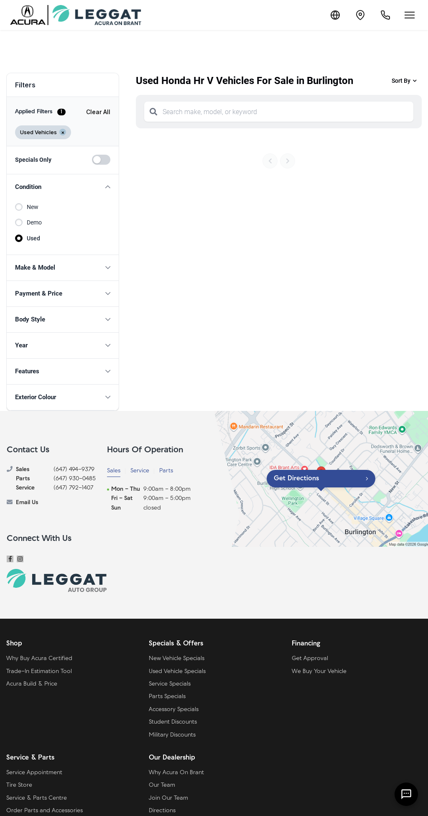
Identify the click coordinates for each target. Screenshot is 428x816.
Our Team (162, 785)
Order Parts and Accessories (44, 811)
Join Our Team (168, 798)
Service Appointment (34, 773)
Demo (34, 222)
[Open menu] (409, 15)
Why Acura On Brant (176, 773)
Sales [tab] (113, 471)
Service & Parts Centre (36, 798)
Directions (162, 811)
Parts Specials (167, 697)
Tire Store (19, 785)
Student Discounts (173, 722)
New (32, 207)
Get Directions (296, 478)
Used (33, 238)
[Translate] (335, 15)
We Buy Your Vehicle (319, 671)
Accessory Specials (174, 709)
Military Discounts (172, 735)
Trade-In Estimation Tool (39, 671)
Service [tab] (139, 471)
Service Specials (170, 684)
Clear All (98, 111)
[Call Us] (385, 15)
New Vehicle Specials (176, 658)
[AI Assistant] (406, 794)
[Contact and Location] (360, 15)
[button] (63, 187)
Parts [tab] (166, 471)
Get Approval (310, 658)
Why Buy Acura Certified (39, 658)
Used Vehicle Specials (177, 671)
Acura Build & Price (31, 684)
